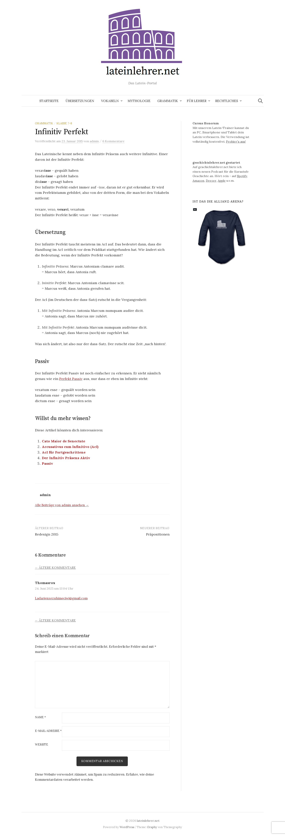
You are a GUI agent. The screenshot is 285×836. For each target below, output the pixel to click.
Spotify (242, 176)
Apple (222, 180)
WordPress (127, 827)
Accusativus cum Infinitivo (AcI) (70, 446)
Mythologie (139, 101)
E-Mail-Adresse (48, 731)
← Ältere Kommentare (55, 568)
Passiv (47, 463)
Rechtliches (226, 101)
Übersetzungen (80, 101)
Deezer (211, 180)
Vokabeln (110, 101)
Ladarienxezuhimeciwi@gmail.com (61, 598)
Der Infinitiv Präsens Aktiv (66, 458)
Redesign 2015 (46, 534)
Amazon (198, 180)
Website (41, 744)
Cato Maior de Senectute (63, 441)
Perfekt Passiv (70, 379)
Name (40, 717)
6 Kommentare (113, 141)
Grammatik (167, 101)
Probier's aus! (236, 141)
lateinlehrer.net (148, 821)
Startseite (49, 101)
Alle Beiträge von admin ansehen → (62, 505)
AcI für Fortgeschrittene (64, 452)
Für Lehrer (196, 101)
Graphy (152, 827)
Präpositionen (158, 534)
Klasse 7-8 (64, 123)
